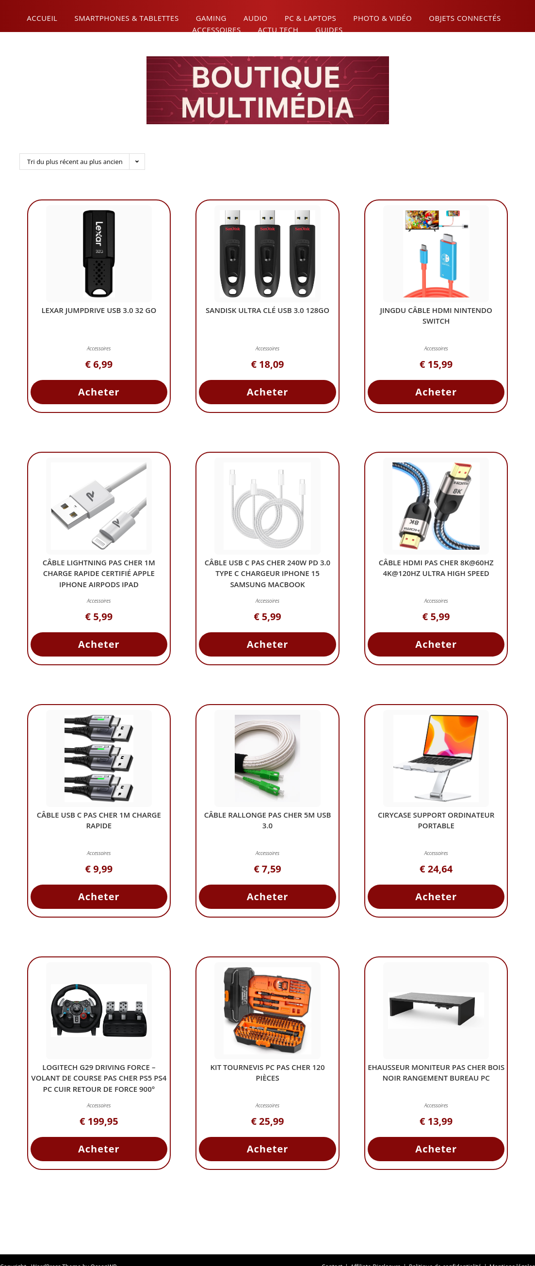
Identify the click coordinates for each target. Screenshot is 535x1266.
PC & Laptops (311, 18)
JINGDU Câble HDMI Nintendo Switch (436, 317)
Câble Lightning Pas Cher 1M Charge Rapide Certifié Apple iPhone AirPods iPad (99, 575)
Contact (332, 1252)
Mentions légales (512, 1252)
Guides (328, 29)
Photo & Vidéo (382, 18)
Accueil (42, 18)
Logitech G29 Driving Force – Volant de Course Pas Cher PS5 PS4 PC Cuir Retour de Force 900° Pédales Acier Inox (98, 1085)
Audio (255, 18)
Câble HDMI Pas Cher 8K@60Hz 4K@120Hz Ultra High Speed (436, 569)
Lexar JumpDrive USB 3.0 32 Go (98, 312)
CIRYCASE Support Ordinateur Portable (436, 822)
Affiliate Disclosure (376, 1252)
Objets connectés (465, 18)
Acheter (99, 393)
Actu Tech (278, 29)
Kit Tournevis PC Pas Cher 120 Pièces (268, 1074)
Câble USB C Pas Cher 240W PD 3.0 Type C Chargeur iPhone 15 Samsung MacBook (267, 575)
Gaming (211, 18)
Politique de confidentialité (445, 1252)
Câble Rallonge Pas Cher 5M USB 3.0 (267, 822)
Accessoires (216, 29)
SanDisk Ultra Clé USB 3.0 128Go (267, 312)
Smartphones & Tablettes (126, 18)
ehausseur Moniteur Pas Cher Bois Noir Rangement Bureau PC (436, 1074)
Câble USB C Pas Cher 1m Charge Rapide (99, 822)
